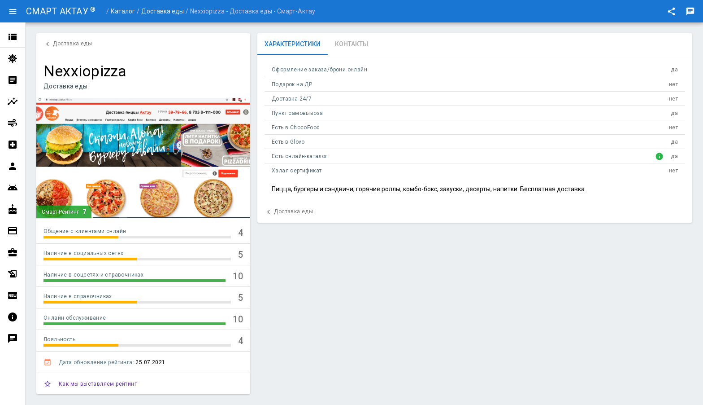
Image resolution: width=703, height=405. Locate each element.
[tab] (292, 44)
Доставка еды (162, 11)
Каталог (123, 11)
